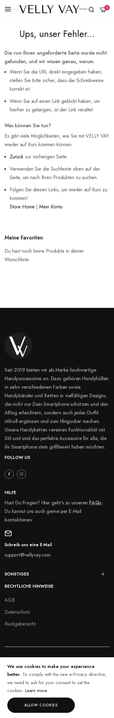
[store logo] (49, 9)
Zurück (16, 156)
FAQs (95, 502)
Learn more (36, 690)
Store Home (22, 206)
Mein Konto (51, 206)
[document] (57, 687)
